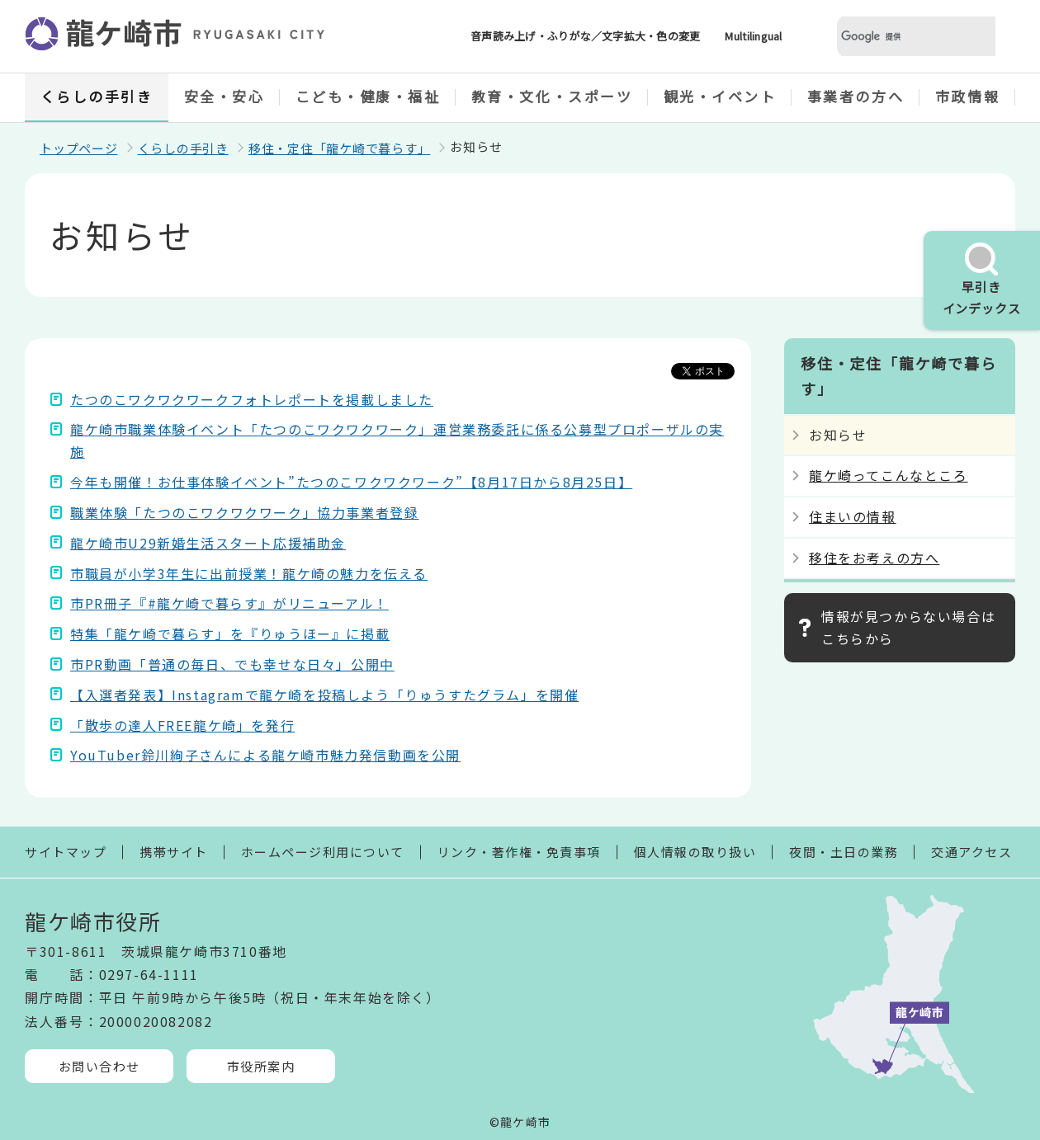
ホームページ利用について (322, 851)
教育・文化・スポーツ (552, 96)
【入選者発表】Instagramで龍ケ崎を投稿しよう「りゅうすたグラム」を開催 (324, 694)
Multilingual (753, 36)
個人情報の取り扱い (695, 851)
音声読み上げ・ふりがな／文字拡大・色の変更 (585, 36)
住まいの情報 (852, 516)
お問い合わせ (99, 1066)
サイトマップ (65, 851)
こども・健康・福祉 (368, 96)
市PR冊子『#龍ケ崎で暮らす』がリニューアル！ (229, 603)
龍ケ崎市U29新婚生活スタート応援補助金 (208, 543)
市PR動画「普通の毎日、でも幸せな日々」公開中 (232, 664)
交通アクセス (971, 851)
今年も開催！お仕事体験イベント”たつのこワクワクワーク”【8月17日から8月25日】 (351, 482)
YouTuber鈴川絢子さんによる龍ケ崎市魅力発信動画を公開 (265, 755)
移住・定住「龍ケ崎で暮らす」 (339, 148)
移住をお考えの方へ (874, 558)
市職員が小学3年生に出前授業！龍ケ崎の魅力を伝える (249, 573)
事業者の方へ (855, 96)
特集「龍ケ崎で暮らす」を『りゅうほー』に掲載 (230, 633)
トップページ (79, 148)
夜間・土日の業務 (843, 851)
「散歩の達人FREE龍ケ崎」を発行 (182, 725)
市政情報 (967, 96)
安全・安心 (224, 96)
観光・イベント (720, 96)
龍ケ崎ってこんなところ (888, 475)
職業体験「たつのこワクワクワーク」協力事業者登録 (244, 512)
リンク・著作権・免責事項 (519, 851)
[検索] (896, 37)
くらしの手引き (97, 96)
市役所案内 (261, 1066)
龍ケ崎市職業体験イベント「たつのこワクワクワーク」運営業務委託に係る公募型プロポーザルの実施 (397, 440)
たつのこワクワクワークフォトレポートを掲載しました (251, 399)
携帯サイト (173, 851)
